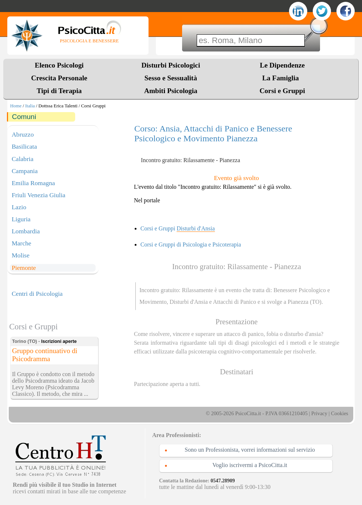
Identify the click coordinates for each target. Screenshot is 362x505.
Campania (25, 171)
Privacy (319, 413)
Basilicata (24, 146)
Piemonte (24, 267)
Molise (21, 255)
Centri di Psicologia (37, 293)
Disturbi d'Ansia (189, 302)
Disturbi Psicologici (170, 65)
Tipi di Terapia (59, 91)
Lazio (19, 207)
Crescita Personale (59, 78)
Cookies (339, 413)
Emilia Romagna (33, 183)
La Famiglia (282, 78)
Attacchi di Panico (234, 302)
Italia (30, 105)
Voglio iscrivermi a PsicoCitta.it (249, 465)
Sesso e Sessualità (171, 78)
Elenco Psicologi (59, 65)
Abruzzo (23, 134)
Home (16, 105)
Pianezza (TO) (304, 302)
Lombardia (26, 231)
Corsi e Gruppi (282, 91)
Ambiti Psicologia (170, 91)
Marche (21, 243)
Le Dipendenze (282, 65)
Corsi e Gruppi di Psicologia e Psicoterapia (190, 244)
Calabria (23, 158)
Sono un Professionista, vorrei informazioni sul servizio (250, 450)
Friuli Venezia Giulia (38, 195)
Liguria (21, 219)
